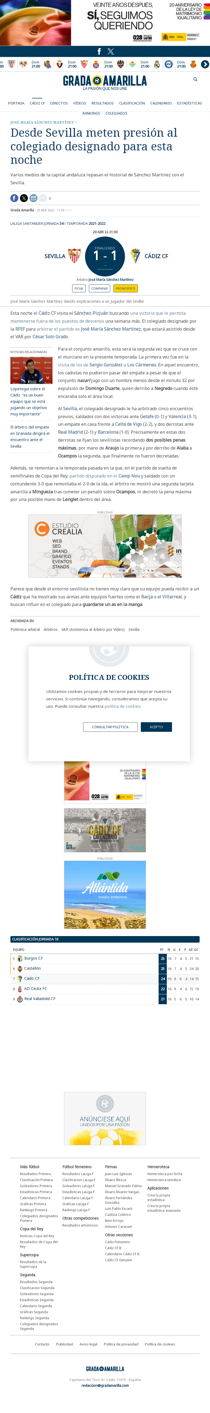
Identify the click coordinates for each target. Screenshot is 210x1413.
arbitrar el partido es (89, 329)
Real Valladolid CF (40, 998)
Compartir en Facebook (14, 198)
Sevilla (55, 256)
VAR (19, 337)
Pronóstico (125, 288)
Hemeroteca (158, 1166)
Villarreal (172, 597)
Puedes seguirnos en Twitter (99, 51)
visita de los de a (107, 365)
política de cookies (122, 706)
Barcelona (108, 432)
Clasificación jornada (35, 939)
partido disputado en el (104, 476)
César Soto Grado (50, 337)
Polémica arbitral (25, 629)
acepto (156, 727)
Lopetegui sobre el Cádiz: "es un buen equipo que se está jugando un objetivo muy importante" (28, 401)
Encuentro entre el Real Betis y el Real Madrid (145, 64)
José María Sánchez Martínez (42, 122)
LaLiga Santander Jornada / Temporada (57, 223)
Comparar (99, 288)
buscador (195, 79)
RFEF (20, 329)
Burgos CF (33, 958)
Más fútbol (29, 1166)
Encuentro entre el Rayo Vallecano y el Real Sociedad (36, 64)
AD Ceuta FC (35, 988)
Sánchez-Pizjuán (91, 313)
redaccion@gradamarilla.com (105, 1385)
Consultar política (110, 727)
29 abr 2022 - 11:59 (54, 210)
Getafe (147, 416)
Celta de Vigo (128, 424)
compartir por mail (33, 198)
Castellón (32, 968)
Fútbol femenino (77, 1166)
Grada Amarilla (105, 82)
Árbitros (51, 629)
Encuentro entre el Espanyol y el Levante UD (108, 64)
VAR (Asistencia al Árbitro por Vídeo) (93, 629)
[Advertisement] (95, 1049)
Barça (147, 597)
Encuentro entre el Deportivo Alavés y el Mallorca (181, 64)
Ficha (79, 288)
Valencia (177, 416)
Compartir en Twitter (24, 198)
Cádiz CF (156, 256)
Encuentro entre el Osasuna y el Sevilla (72, 64)
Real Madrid (70, 432)
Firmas (111, 1166)
